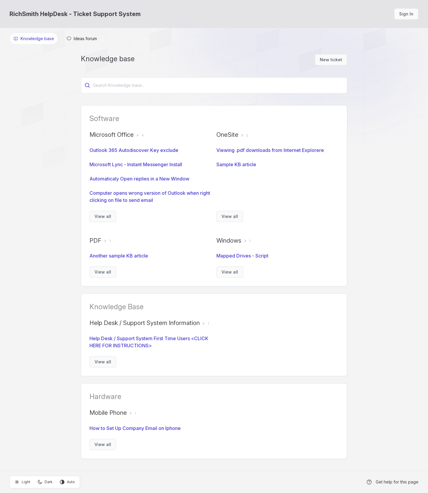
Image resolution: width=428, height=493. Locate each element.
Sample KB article (236, 164)
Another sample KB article (118, 256)
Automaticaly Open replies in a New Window (139, 179)
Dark (45, 482)
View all (103, 216)
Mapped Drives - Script (242, 256)
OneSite (227, 134)
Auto (67, 482)
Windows (228, 240)
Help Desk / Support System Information (144, 322)
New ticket (331, 59)
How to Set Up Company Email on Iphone (135, 428)
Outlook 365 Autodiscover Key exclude (133, 150)
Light (22, 482)
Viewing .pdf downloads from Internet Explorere (270, 150)
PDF (95, 240)
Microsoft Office (111, 134)
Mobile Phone (108, 412)
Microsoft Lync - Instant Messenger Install (135, 164)
